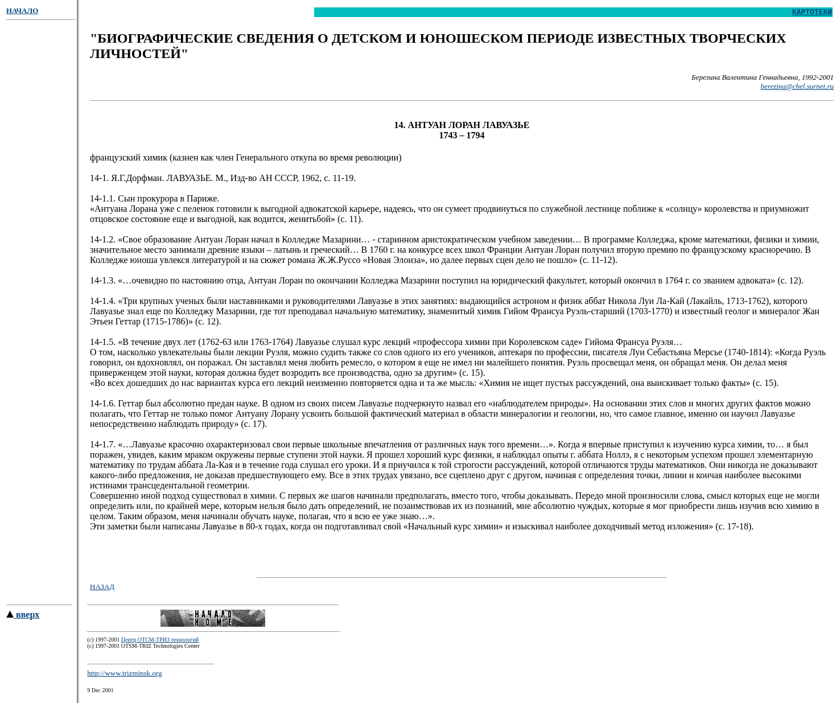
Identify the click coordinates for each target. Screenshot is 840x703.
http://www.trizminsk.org (124, 676)
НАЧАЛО (22, 10)
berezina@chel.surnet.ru (797, 88)
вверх (22, 618)
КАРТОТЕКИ (812, 13)
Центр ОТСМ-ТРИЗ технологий (160, 643)
